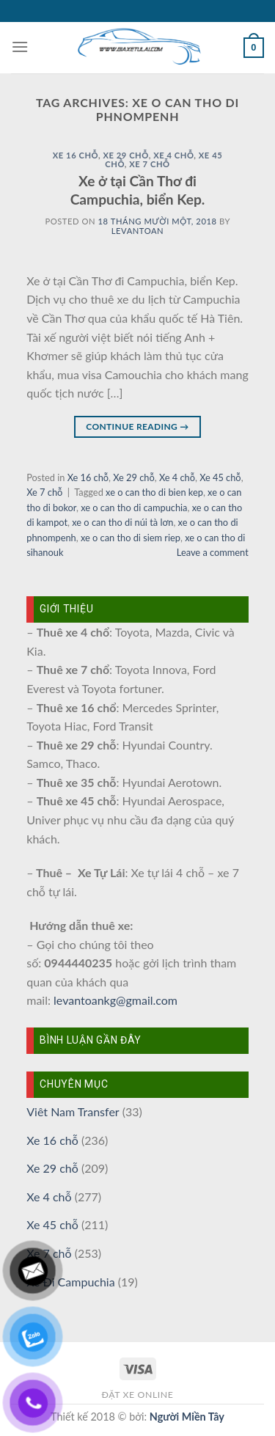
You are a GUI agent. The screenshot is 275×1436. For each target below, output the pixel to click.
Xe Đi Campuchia (70, 1282)
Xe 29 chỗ (125, 155)
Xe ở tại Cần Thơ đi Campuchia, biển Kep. (137, 190)
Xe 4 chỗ (173, 155)
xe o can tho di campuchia (134, 507)
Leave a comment (213, 552)
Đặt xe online (138, 1394)
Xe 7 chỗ (149, 164)
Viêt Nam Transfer (72, 1111)
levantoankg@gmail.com (115, 1000)
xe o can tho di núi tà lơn (122, 522)
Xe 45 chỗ (220, 477)
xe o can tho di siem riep (130, 537)
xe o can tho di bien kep (154, 492)
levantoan (137, 230)
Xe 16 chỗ (75, 155)
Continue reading (137, 426)
